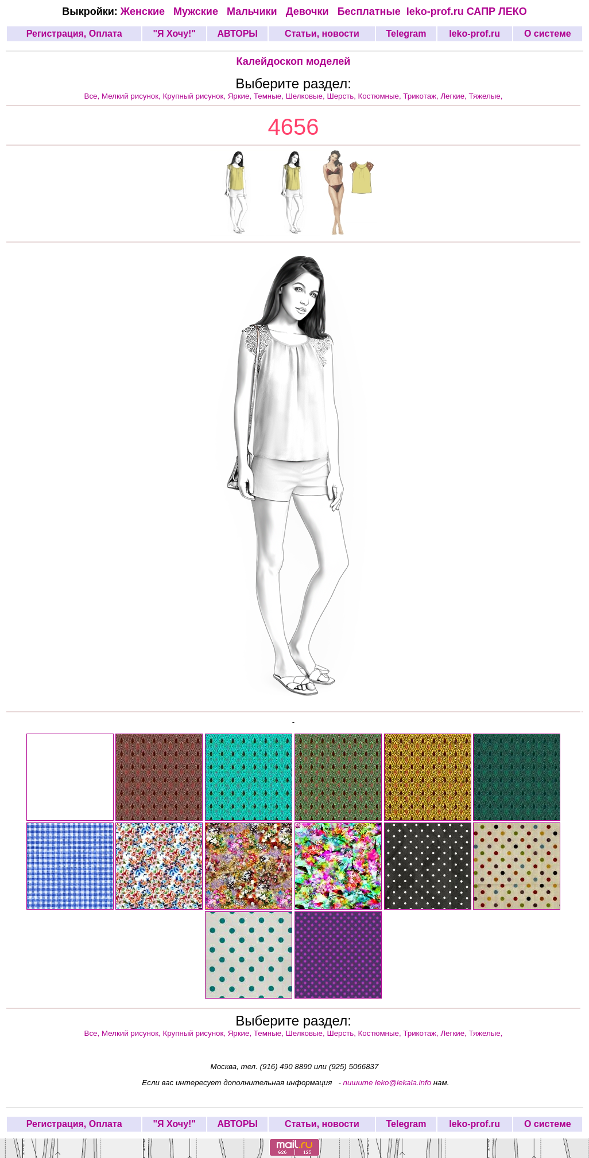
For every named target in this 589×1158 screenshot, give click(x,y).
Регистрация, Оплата (74, 33)
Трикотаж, (421, 96)
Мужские (197, 11)
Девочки (309, 11)
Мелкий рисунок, (132, 96)
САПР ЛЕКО (497, 11)
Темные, (270, 96)
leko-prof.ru (435, 11)
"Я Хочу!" (174, 33)
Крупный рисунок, (195, 96)
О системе (547, 33)
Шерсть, (342, 96)
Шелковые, (306, 96)
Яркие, (241, 96)
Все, (93, 96)
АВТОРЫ (237, 33)
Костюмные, (381, 96)
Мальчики (253, 11)
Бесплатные (372, 11)
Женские (145, 11)
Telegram (406, 33)
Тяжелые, (486, 96)
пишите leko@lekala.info (387, 1082)
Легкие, (454, 96)
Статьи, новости (322, 33)
